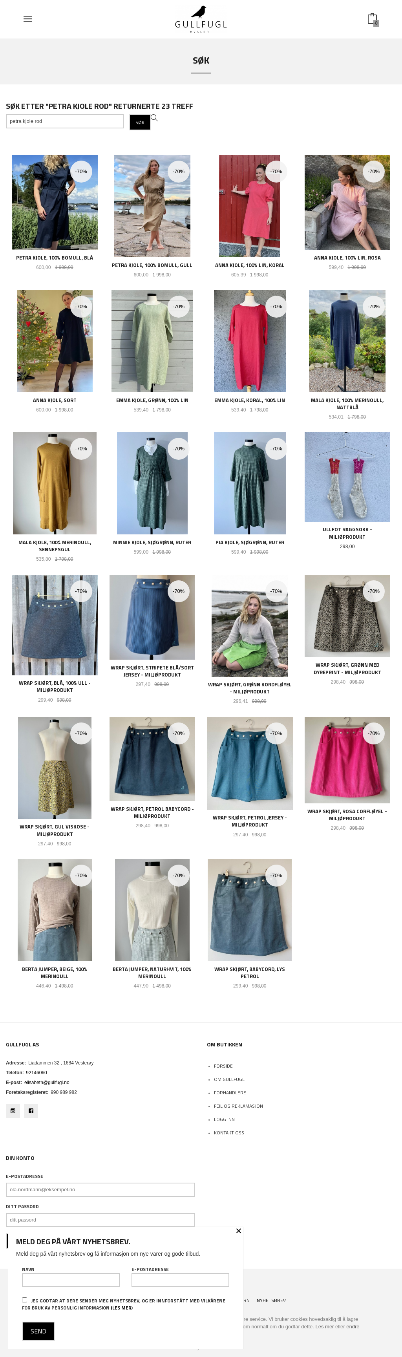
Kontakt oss (229, 1132)
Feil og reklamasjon (238, 1106)
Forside (223, 1066)
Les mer (324, 1327)
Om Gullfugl (229, 1079)
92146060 (36, 1072)
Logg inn (224, 1119)
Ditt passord (22, 1206)
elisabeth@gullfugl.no (46, 1082)
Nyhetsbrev (271, 1300)
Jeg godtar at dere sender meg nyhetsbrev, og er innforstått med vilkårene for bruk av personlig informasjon (123, 1304)
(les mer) (122, 1307)
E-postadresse (24, 1176)
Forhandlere (230, 1092)
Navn (71, 1276)
